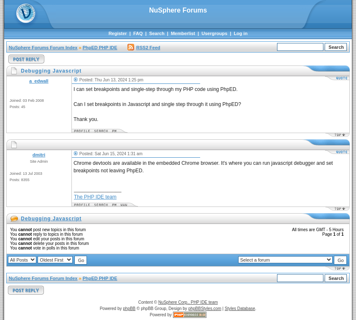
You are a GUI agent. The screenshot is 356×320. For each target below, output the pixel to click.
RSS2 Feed (143, 47)
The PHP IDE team (95, 197)
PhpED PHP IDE (100, 47)
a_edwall (38, 80)
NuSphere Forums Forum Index (43, 47)
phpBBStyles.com (204, 308)
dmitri (39, 154)
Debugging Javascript (51, 219)
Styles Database (240, 308)
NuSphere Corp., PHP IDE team (188, 302)
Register (118, 33)
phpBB (129, 308)
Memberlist (183, 33)
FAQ (138, 33)
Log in (240, 33)
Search (157, 33)
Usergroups (214, 33)
